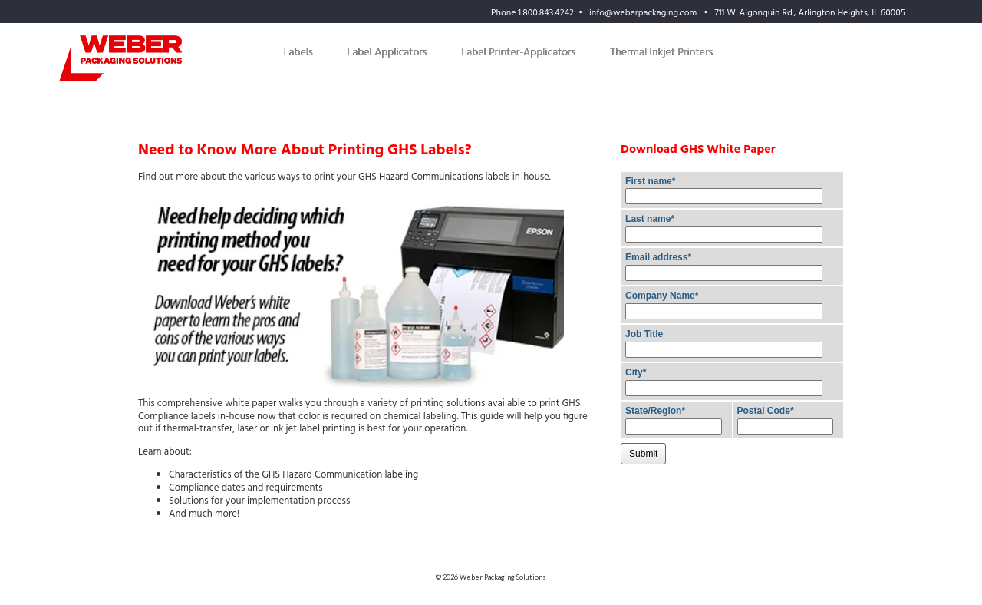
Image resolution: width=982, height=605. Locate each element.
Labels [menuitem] (298, 52)
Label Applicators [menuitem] (387, 52)
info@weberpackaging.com (643, 13)
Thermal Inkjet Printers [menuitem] (661, 52)
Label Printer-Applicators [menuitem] (519, 52)
